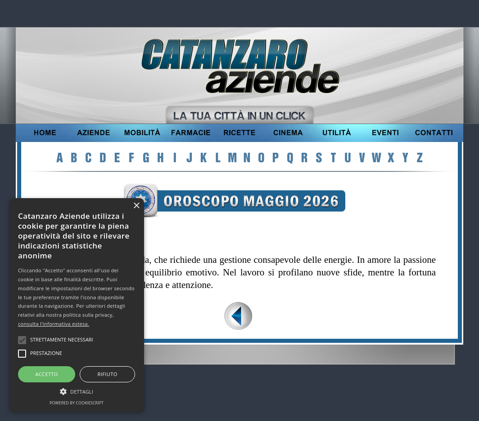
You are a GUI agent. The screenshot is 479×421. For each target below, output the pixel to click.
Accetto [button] (46, 374)
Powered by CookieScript (77, 403)
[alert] (76, 305)
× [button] (136, 206)
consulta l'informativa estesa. (53, 323)
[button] (76, 390)
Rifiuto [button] (107, 374)
